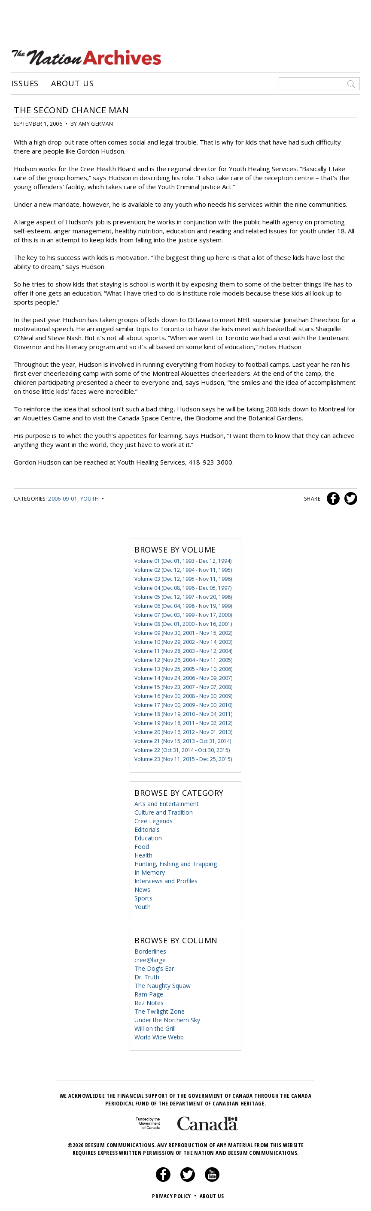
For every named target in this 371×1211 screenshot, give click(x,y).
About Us (72, 83)
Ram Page (148, 994)
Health (143, 855)
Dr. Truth (146, 977)
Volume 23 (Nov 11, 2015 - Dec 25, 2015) (183, 759)
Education (148, 838)
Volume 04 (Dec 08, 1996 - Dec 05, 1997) (182, 588)
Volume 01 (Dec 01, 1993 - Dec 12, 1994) (182, 561)
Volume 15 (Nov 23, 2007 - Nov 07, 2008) (183, 687)
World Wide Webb (159, 1037)
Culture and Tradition (163, 812)
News (142, 889)
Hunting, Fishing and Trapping (175, 864)
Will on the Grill (155, 1028)
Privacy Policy (175, 1196)
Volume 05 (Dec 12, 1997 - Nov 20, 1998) (183, 597)
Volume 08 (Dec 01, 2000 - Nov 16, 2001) (183, 624)
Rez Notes (149, 1003)
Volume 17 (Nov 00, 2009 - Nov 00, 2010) (183, 705)
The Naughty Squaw (162, 985)
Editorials (147, 829)
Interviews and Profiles (166, 881)
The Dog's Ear (154, 968)
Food (141, 847)
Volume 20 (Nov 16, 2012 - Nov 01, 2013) (183, 732)
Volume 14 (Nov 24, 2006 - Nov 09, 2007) (183, 678)
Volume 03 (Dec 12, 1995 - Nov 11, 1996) (183, 579)
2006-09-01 (62, 498)
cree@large (150, 960)
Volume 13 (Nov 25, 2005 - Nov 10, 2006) (183, 669)
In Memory (149, 872)
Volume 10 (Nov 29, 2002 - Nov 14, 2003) (183, 642)
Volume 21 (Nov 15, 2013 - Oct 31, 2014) (182, 741)
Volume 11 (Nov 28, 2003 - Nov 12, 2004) (183, 651)
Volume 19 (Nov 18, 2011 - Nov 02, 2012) (183, 723)
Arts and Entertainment (166, 804)
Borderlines (150, 951)
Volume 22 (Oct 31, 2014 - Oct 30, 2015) (182, 750)
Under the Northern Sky (167, 1020)
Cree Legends (153, 821)
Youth (89, 498)
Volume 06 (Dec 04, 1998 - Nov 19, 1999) (183, 606)
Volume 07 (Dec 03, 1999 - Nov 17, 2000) (183, 615)
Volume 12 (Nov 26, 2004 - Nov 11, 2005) (183, 660)
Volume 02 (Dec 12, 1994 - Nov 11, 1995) (183, 570)
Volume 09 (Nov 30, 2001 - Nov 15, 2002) (183, 633)
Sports (143, 898)
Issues (25, 83)
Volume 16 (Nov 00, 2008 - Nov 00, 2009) (183, 696)
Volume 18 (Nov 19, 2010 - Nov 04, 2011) (183, 714)
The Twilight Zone (159, 1011)
